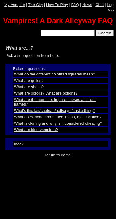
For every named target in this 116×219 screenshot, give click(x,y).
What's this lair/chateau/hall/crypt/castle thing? (54, 110)
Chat (99, 4)
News (87, 4)
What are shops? (29, 87)
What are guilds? (29, 80)
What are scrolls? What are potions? (46, 93)
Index (19, 144)
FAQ (75, 4)
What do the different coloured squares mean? (54, 74)
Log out (110, 7)
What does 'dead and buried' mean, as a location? (57, 117)
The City (35, 4)
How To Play (57, 4)
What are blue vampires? (36, 129)
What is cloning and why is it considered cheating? (58, 123)
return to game (58, 155)
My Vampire (14, 4)
